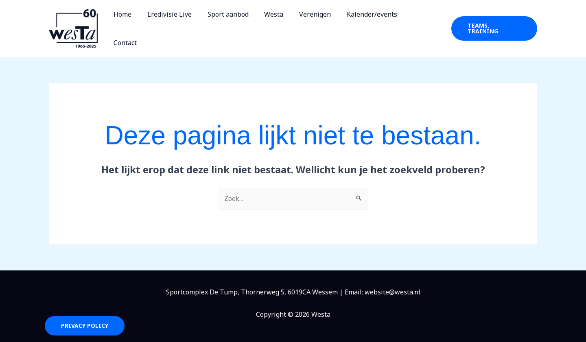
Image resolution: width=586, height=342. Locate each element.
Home (139, 25)
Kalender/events (375, 25)
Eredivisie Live (183, 25)
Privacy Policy (84, 320)
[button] (494, 25)
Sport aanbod (239, 25)
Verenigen (321, 25)
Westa (282, 25)
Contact (424, 25)
